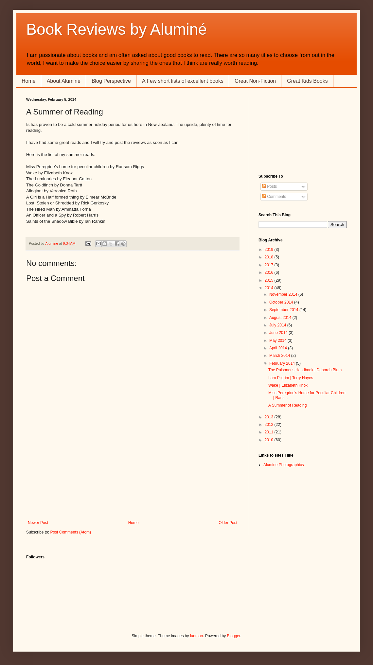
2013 (270, 417)
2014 (270, 288)
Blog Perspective (111, 81)
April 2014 (278, 348)
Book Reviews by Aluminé (116, 29)
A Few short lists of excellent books (182, 81)
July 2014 (278, 325)
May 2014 (278, 340)
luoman (196, 636)
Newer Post (38, 522)
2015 (270, 280)
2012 (270, 424)
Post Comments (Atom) (70, 532)
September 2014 (284, 309)
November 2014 (283, 294)
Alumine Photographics (283, 465)
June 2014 (279, 332)
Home (29, 81)
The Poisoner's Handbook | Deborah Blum (305, 370)
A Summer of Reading (287, 405)
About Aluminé (63, 81)
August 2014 (281, 317)
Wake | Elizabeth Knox (288, 385)
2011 (270, 432)
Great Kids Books (307, 81)
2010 (270, 440)
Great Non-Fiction (255, 81)
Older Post (228, 522)
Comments (274, 196)
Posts (269, 186)
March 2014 (280, 355)
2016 (270, 272)
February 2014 (282, 363)
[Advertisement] (132, 471)
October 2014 (281, 302)
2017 (270, 265)
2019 (270, 249)
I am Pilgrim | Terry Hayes (290, 378)
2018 (270, 257)
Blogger (233, 636)
